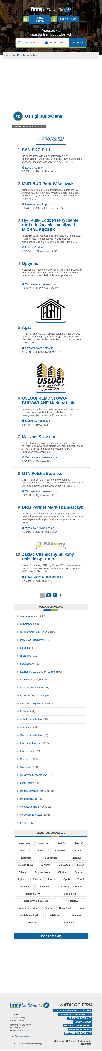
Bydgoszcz (51, 855)
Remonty (25, 756)
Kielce (22, 870)
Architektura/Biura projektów (72, 1011)
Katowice (26, 855)
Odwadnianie (27, 724)
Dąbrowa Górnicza (28, 893)
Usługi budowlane (80, 1030)
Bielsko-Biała (27, 863)
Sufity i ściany (27, 780)
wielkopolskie (45, 201)
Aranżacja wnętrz (29, 613)
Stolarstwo (25, 764)
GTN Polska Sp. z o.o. (43, 470)
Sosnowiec (75, 863)
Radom (78, 878)
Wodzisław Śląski (48, 915)
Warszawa (31, 281)
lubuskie (45, 417)
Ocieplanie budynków (31, 716)
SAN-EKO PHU (36, 147)
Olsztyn (24, 878)
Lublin (78, 848)
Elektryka (25, 645)
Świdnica (77, 885)
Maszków (31, 417)
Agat (26, 324)
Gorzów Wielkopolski (36, 900)
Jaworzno (26, 923)
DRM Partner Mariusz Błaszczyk (52, 504)
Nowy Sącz (75, 908)
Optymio (30, 260)
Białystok (52, 863)
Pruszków (72, 900)
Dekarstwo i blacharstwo (33, 637)
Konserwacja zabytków (32, 677)
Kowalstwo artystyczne (32, 692)
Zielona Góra (54, 893)
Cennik (60, 1042)
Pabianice (75, 923)
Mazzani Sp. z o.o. (39, 434)
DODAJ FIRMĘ (51, 937)
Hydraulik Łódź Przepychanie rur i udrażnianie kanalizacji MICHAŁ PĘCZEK (50, 222)
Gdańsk (40, 848)
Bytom (54, 908)
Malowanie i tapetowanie (33, 700)
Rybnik (42, 878)
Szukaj (75, 39)
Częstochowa (33, 345)
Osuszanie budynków (31, 732)
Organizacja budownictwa (75, 1015)
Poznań (30, 201)
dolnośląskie (46, 525)
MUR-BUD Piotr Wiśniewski (48, 181)
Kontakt (87, 1044)
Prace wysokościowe (31, 740)
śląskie (49, 345)
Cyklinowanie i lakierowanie (35, 629)
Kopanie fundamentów (32, 684)
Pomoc (72, 1042)
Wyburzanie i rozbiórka (32, 804)
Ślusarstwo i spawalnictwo (34, 772)
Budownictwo (83, 1022)
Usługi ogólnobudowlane (33, 788)
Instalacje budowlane (77, 1026)
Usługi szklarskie (29, 796)
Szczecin (60, 848)
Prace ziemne (27, 748)
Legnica (57, 885)
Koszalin (51, 923)
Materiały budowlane (78, 1034)
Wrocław (30, 525)
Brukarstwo (26, 621)
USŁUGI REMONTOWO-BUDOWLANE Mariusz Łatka (49, 397)
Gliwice (79, 870)
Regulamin (85, 1042)
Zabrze (60, 878)
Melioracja (25, 708)
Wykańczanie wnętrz (31, 812)
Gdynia (38, 870)
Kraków (61, 840)
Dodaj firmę (40, 18)
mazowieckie (49, 281)
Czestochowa (58, 870)
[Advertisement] (51, 82)
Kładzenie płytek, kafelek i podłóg (38, 669)
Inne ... (23, 820)
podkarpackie (54, 574)
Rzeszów (76, 855)
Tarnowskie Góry (29, 908)
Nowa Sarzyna (34, 574)
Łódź (28, 164)
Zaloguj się (68, 18)
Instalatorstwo (27, 661)
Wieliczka (76, 915)
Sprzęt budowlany (80, 1019)
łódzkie (38, 164)
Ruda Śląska (76, 893)
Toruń (39, 885)
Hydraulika (26, 653)
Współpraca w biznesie (20, 1037)
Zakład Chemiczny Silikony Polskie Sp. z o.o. (48, 553)
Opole (23, 885)
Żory (23, 915)
